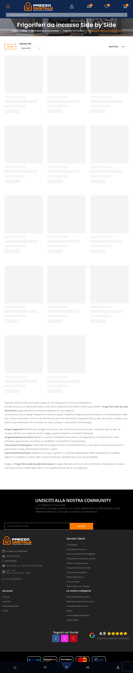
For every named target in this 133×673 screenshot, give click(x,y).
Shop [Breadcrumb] (24, 30)
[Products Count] (124, 46)
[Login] (72, 6)
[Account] (118, 667)
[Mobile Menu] (8, 6)
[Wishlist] (107, 6)
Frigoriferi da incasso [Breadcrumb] (73, 30)
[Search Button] (124, 15)
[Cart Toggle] (124, 6)
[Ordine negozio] (30, 48)
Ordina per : (25, 43)
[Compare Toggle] (89, 6)
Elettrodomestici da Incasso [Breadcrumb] (45, 30)
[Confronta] (88, 667)
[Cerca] (63, 15)
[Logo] (38, 6)
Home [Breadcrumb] (15, 30)
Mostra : (114, 46)
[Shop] (66, 667)
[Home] (15, 667)
